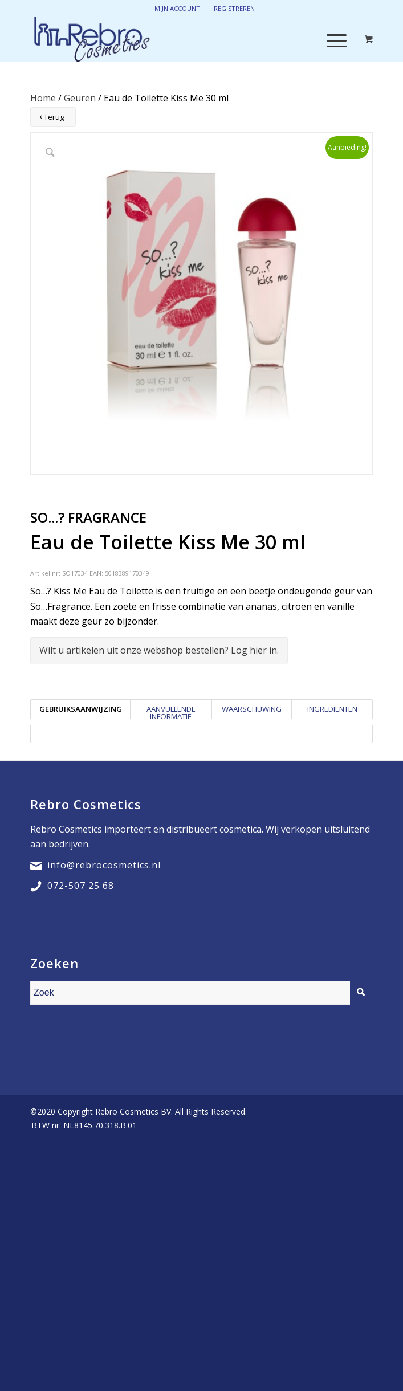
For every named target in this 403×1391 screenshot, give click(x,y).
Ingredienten (332, 709)
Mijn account (177, 8)
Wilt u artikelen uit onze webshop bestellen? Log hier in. (159, 650)
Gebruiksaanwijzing (80, 709)
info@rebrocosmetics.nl (104, 865)
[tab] (80, 712)
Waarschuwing (252, 709)
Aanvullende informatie (171, 712)
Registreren (234, 8)
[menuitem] (81, 1125)
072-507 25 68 (80, 885)
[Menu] (331, 39)
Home (43, 98)
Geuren (80, 98)
